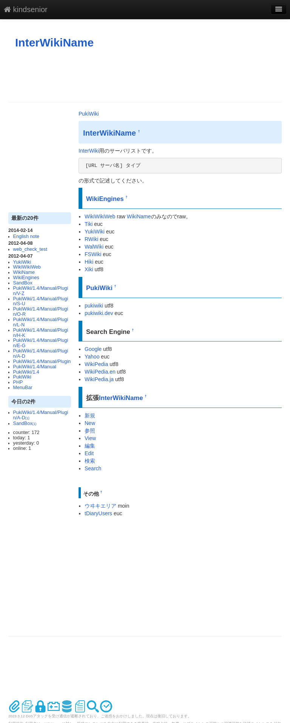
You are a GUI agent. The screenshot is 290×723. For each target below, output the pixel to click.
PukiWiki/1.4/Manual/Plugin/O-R (40, 311)
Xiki (89, 269)
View (90, 438)
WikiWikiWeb (27, 267)
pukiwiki (94, 306)
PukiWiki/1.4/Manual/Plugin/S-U (40, 301)
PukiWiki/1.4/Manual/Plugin (42, 361)
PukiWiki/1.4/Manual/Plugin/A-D (40, 353)
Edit (89, 453)
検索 (90, 461)
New (90, 423)
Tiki (89, 224)
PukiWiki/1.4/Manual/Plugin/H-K (40, 333)
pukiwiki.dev (99, 313)
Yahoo (92, 357)
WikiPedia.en (100, 372)
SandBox (22, 283)
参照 (90, 431)
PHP (18, 382)
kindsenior (26, 9)
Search (93, 468)
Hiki (89, 262)
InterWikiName (54, 42)
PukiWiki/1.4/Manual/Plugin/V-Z (40, 291)
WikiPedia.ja (99, 379)
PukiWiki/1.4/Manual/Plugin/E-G (40, 343)
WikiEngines (26, 277)
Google (93, 349)
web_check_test (30, 249)
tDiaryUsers (98, 513)
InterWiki (89, 151)
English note (26, 236)
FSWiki (93, 254)
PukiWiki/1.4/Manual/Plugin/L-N (40, 322)
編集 (90, 446)
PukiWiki (22, 377)
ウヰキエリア (100, 506)
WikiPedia (96, 364)
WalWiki (94, 247)
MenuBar (22, 387)
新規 (90, 415)
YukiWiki (22, 262)
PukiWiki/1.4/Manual (34, 366)
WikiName (24, 272)
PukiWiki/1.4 (26, 372)
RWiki (91, 239)
